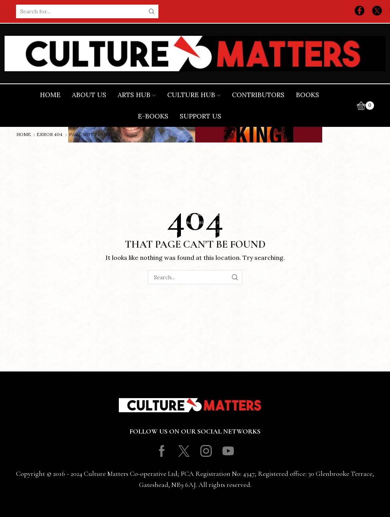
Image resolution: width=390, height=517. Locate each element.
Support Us (200, 116)
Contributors (258, 95)
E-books (153, 116)
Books (307, 95)
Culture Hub (194, 95)
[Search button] (151, 11)
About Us (89, 95)
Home (50, 95)
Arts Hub (137, 95)
